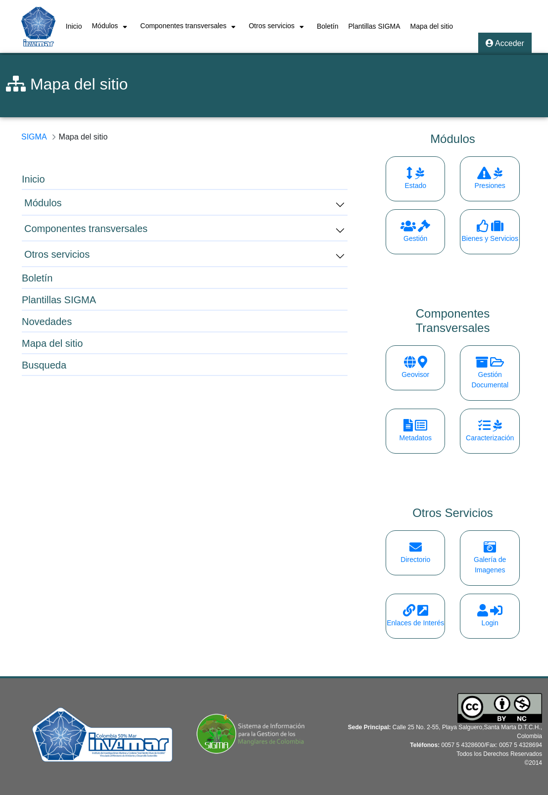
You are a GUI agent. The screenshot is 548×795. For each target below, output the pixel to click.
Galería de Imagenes (490, 559)
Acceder (505, 43)
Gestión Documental (489, 374)
